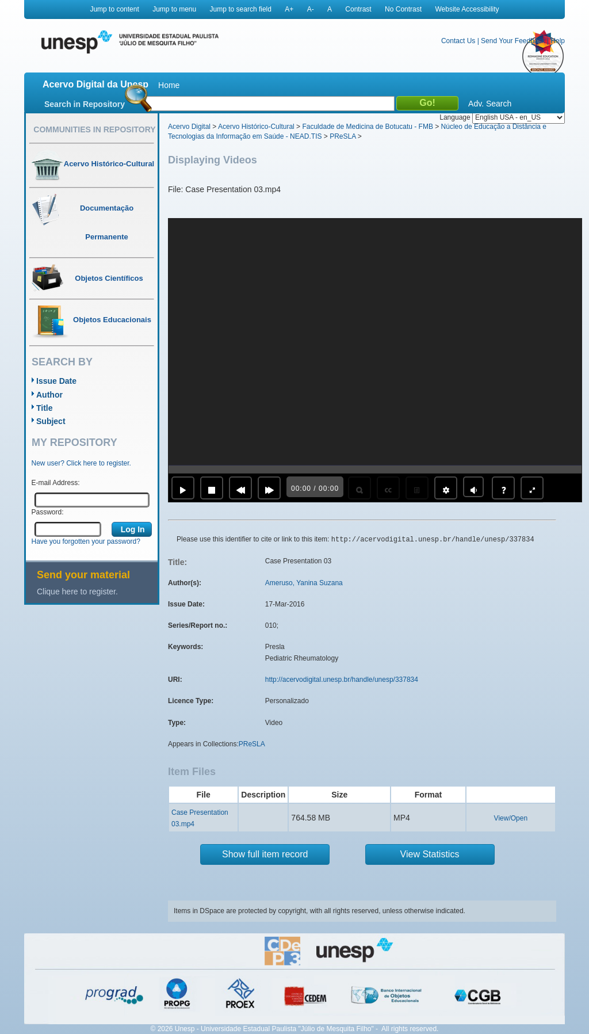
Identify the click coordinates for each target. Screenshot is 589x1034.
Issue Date (56, 381)
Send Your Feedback (513, 41)
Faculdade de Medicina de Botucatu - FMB (367, 127)
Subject (51, 421)
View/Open (510, 818)
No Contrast (403, 9)
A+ (289, 9)
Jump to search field (240, 9)
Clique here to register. (77, 591)
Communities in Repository (94, 129)
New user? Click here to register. (81, 463)
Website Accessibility (467, 9)
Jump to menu (174, 9)
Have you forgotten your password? (86, 541)
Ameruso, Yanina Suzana (304, 583)
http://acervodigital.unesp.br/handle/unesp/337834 (341, 680)
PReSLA (342, 136)
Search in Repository (84, 104)
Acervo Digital (189, 127)
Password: (48, 512)
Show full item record (265, 854)
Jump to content (114, 9)
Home (168, 85)
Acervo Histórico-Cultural (256, 127)
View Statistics (430, 854)
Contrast (358, 9)
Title (44, 408)
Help (557, 41)
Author (49, 394)
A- (310, 9)
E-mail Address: (56, 483)
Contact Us (458, 41)
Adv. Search (489, 103)
